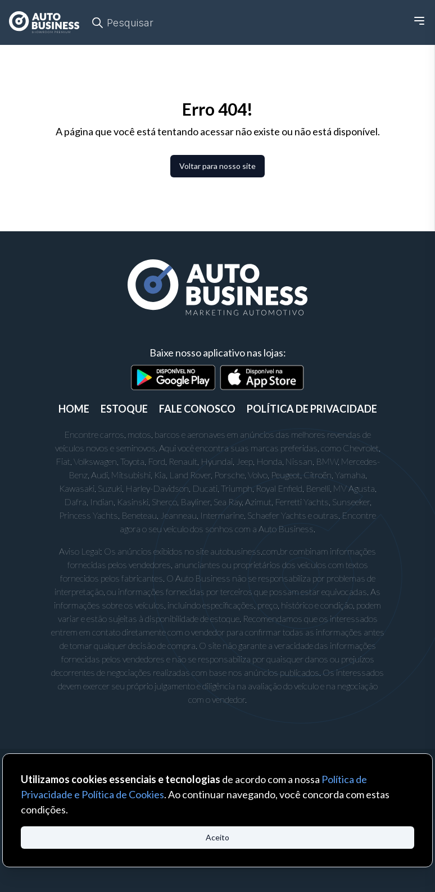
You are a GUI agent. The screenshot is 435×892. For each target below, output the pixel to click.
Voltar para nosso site (217, 166)
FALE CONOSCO (197, 408)
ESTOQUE (124, 408)
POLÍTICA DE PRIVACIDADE (312, 408)
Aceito (217, 837)
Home (73, 408)
